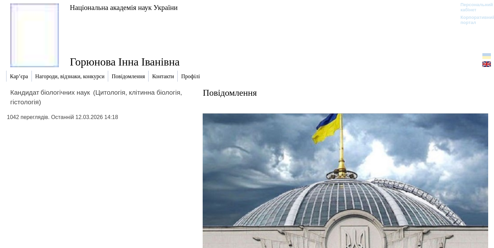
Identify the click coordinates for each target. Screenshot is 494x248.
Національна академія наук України (124, 7)
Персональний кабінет (473, 7)
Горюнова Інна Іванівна (125, 62)
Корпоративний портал (473, 20)
